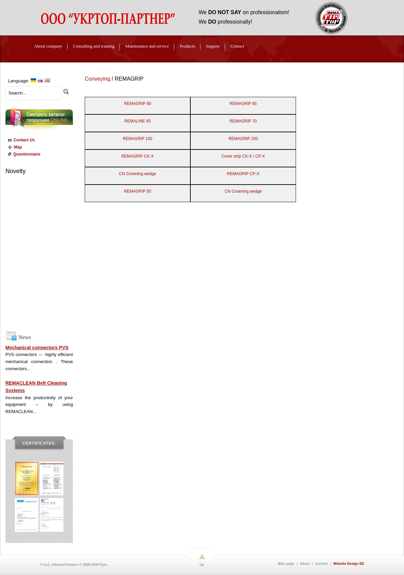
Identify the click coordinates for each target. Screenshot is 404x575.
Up (202, 565)
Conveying (97, 79)
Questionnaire (23, 154)
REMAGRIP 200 (243, 138)
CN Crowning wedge (137, 173)
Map (14, 147)
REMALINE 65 (137, 121)
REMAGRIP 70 (243, 121)
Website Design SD (348, 564)
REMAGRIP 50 (137, 191)
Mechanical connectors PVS (37, 347)
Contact (321, 564)
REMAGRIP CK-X (138, 156)
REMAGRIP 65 (243, 103)
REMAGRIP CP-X (243, 173)
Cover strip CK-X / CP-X (243, 156)
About (305, 564)
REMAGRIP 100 (137, 138)
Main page (286, 564)
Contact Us (20, 140)
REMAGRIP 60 (137, 103)
